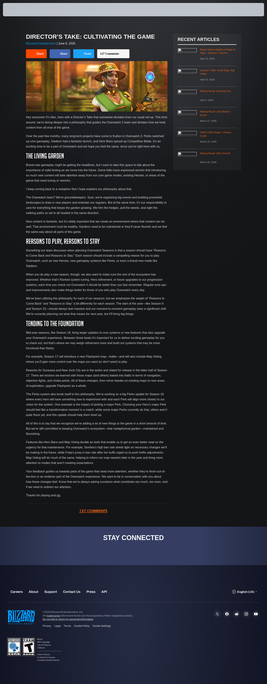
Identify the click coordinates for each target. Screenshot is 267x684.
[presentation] (16, 9)
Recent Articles (198, 39)
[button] (251, 9)
